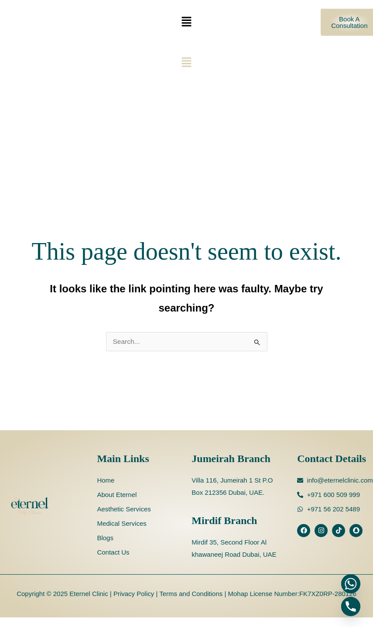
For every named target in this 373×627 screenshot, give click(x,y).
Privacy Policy (133, 593)
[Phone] (350, 606)
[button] (186, 22)
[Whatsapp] (350, 583)
